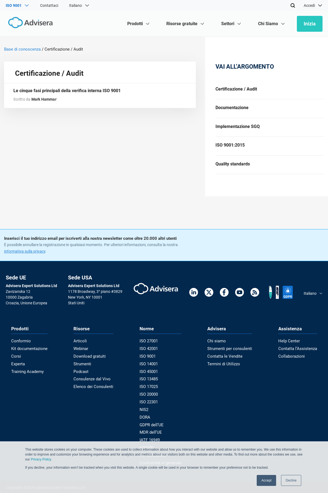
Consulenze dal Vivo (92, 382)
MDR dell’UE (151, 433)
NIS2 (145, 411)
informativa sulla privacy (24, 256)
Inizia (310, 24)
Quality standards (232, 168)
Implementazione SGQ (237, 129)
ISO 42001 (150, 353)
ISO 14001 (150, 368)
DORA (146, 419)
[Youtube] (239, 298)
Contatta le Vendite (225, 360)
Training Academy (26, 375)
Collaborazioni (293, 360)
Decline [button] (291, 480)
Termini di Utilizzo (224, 368)
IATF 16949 (150, 440)
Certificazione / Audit (236, 89)
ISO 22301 (150, 404)
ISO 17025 (150, 389)
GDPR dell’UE (152, 426)
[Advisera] (29, 23)
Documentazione (232, 109)
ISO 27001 (150, 346)
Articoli (81, 346)
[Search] (292, 5)
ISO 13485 (150, 382)
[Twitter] (209, 298)
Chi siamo (217, 346)
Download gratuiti (90, 360)
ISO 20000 (150, 397)
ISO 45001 (150, 375)
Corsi (15, 360)
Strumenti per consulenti (230, 353)
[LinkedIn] (193, 298)
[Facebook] (224, 298)
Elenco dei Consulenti (93, 389)
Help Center (291, 346)
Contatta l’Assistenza (299, 353)
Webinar (82, 353)
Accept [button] (266, 480)
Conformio (20, 346)
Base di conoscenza (22, 49)
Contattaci (49, 5)
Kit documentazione (28, 353)
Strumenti (83, 368)
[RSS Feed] (254, 298)
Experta (17, 368)
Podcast (82, 375)
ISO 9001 (148, 360)
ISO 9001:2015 (230, 148)
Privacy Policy (41, 459)
